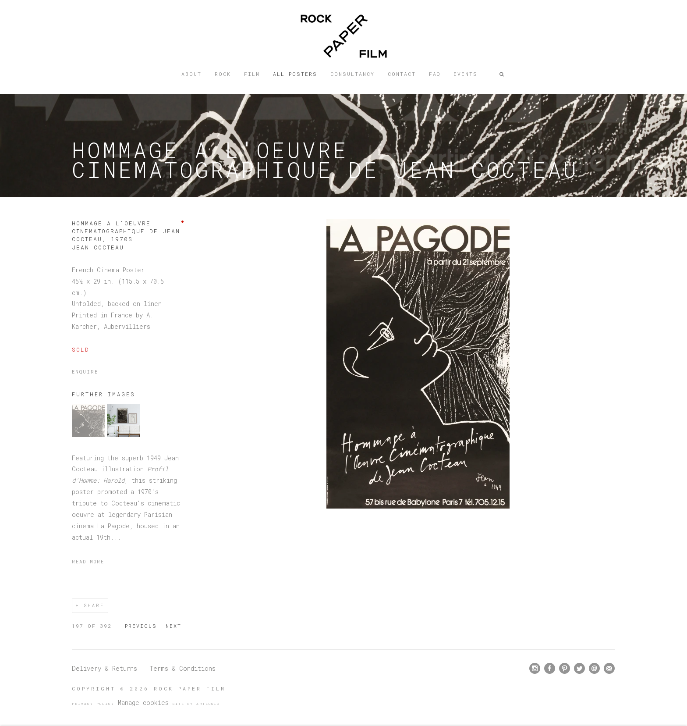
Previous (141, 626)
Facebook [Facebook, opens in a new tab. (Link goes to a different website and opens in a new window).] (549, 668)
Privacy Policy (93, 703)
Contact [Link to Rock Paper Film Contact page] (402, 74)
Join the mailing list (609, 668)
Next (173, 626)
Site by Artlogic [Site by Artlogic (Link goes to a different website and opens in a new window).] (196, 703)
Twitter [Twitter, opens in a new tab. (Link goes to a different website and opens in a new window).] (579, 668)
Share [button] (94, 606)
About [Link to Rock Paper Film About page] (191, 74)
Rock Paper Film (343, 36)
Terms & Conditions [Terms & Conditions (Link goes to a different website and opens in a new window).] (182, 668)
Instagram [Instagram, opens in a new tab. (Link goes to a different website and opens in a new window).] (534, 668)
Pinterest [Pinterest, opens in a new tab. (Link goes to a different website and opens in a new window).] (564, 668)
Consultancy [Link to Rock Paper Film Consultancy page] (352, 74)
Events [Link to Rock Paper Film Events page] (465, 74)
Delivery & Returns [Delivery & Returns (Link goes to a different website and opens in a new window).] (104, 668)
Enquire (85, 372)
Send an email (594, 668)
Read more (88, 562)
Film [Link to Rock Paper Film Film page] (252, 74)
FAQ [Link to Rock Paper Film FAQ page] (434, 74)
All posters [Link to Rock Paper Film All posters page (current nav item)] (295, 74)
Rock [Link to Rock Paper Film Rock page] (223, 74)
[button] (502, 74)
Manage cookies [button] (143, 702)
